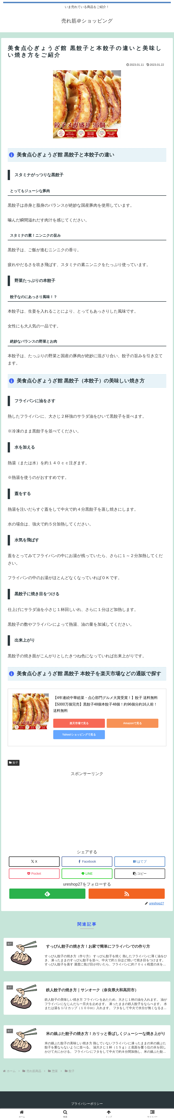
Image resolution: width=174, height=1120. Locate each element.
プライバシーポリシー (87, 1104)
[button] (139, 874)
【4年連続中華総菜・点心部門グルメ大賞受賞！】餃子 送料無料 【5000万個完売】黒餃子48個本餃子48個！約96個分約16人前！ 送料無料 (106, 704)
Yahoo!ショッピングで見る (73, 734)
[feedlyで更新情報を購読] (47, 894)
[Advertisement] (87, 809)
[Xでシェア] (34, 861)
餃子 (13, 762)
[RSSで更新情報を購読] (127, 894)
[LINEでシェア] (87, 874)
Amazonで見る (116, 723)
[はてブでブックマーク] (139, 861)
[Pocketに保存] (34, 874)
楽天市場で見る (73, 723)
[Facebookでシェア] (87, 861)
